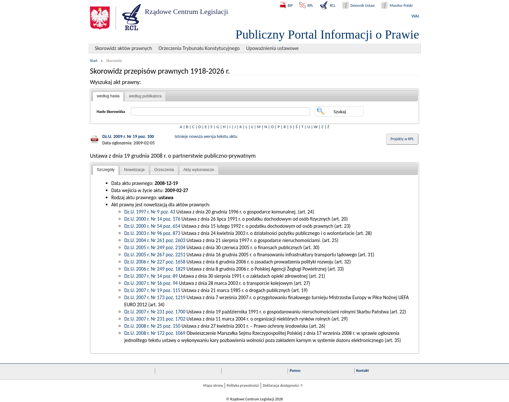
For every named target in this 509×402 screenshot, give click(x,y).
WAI (415, 16)
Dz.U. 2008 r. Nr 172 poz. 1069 (154, 333)
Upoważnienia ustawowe (272, 48)
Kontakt (362, 370)
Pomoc (295, 370)
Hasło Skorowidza (111, 111)
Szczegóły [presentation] (106, 169)
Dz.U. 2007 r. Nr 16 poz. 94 (151, 283)
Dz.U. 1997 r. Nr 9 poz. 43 (149, 212)
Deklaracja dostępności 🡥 (283, 385)
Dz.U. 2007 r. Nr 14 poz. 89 (151, 276)
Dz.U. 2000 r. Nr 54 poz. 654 (152, 226)
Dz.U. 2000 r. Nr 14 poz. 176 (152, 219)
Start (93, 60)
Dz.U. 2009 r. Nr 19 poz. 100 (128, 136)
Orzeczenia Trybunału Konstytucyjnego (199, 48)
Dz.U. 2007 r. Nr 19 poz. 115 (152, 290)
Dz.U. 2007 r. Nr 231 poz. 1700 (154, 312)
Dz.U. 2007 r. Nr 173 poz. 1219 (154, 297)
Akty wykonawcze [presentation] (198, 169)
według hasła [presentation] (108, 96)
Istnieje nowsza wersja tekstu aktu (206, 136)
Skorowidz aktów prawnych (123, 48)
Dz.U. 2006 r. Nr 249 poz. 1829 (154, 269)
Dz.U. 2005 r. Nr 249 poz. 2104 (154, 247)
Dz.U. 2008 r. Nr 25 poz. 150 (152, 326)
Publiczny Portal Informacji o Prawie (327, 34)
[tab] (108, 96)
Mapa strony (213, 385)
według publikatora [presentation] (145, 96)
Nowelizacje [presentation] (134, 169)
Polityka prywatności (243, 385)
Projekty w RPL (402, 139)
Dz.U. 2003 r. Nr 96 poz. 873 (152, 233)
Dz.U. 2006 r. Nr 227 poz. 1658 (154, 262)
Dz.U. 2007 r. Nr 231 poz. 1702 (154, 319)
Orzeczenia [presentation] (164, 169)
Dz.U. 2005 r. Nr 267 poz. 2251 (154, 254)
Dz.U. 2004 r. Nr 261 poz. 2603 (154, 240)
